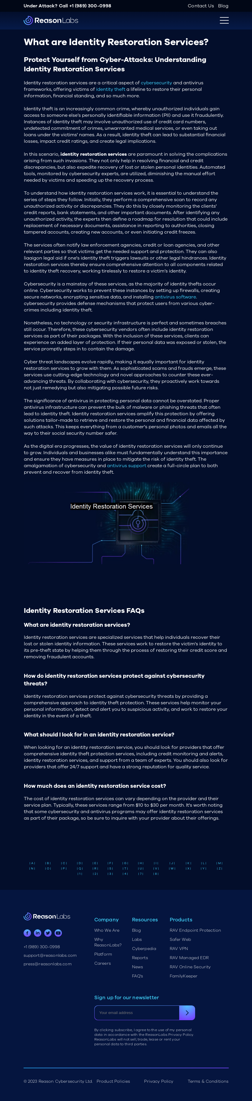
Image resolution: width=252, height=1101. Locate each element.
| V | (156, 869)
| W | (172, 869)
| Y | (203, 869)
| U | (141, 869)
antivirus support (126, 465)
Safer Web (180, 939)
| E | (95, 863)
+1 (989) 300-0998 (90, 6)
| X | (188, 869)
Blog (223, 6)
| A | (32, 863)
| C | (64, 863)
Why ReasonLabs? (108, 942)
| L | (203, 863)
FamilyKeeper (184, 976)
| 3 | (110, 874)
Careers (102, 963)
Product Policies (113, 1081)
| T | (125, 869)
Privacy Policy (158, 1081)
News (137, 967)
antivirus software (175, 297)
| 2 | (95, 874)
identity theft (110, 89)
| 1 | (80, 874)
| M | (219, 863)
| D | (80, 863)
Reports (140, 958)
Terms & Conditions (208, 1081)
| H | (141, 863)
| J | (172, 863)
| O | (48, 869)
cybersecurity (156, 83)
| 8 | (156, 874)
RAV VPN (179, 948)
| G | (125, 863)
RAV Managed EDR (189, 958)
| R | (95, 869)
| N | (32, 869)
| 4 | (125, 874)
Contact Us (201, 6)
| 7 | (140, 874)
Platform (103, 954)
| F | (110, 863)
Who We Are (107, 930)
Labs (137, 939)
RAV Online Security (190, 967)
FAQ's (137, 976)
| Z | (219, 869)
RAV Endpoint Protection (195, 930)
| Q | (80, 869)
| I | (156, 863)
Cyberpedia (144, 948)
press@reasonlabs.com (48, 964)
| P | (64, 869)
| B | (48, 863)
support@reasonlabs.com (50, 955)
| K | (188, 863)
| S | (110, 869)
